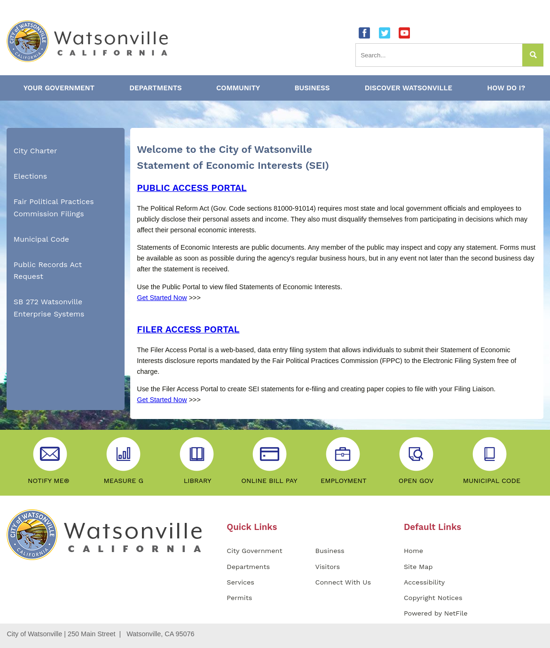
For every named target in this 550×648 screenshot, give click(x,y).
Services (240, 582)
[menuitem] (66, 151)
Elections (30, 176)
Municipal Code (41, 239)
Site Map (418, 566)
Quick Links (252, 527)
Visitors (327, 566)
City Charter (35, 150)
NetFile (456, 613)
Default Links (432, 527)
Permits (239, 597)
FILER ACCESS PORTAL (188, 329)
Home (413, 550)
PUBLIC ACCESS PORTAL (191, 187)
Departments (248, 566)
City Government (254, 550)
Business (330, 550)
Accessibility (424, 582)
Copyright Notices (433, 597)
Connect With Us (343, 582)
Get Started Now (162, 297)
